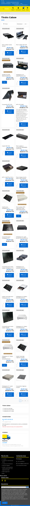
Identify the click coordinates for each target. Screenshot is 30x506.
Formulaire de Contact (21, 465)
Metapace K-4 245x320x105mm (20, 267)
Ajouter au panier (9, 53)
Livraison (3, 2)
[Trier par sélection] (20, 24)
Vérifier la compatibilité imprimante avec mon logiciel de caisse (7, 469)
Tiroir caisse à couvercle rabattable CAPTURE (21, 147)
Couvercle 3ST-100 (7, 104)
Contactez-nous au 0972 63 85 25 (21, 5)
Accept (4, 502)
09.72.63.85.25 (21, 461)
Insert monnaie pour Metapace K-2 (7, 297)
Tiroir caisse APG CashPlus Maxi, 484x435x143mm (20, 208)
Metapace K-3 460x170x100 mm (21, 75)
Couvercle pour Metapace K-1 (6, 237)
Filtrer (6, 24)
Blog (21, 3)
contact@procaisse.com (23, 463)
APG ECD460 (20, 104)
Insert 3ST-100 (6, 146)
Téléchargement (6, 471)
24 (26, 24)
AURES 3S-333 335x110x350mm (6, 75)
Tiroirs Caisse (6, 405)
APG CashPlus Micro (7, 177)
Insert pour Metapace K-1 (6, 207)
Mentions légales (15, 3)
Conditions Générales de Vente (12, 2)
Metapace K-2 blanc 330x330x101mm (21, 297)
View (4, 82)
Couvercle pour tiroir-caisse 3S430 (8, 327)
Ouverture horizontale (8, 409)
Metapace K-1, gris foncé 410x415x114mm (22, 237)
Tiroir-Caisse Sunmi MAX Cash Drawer (21, 178)
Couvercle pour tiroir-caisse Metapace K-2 (8, 267)
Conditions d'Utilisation (6, 3)
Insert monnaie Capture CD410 (20, 357)
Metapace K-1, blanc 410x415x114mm (21, 327)
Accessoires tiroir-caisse (8, 411)
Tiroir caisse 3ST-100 (21, 44)
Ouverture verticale (7, 408)
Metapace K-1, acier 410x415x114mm (7, 386)
